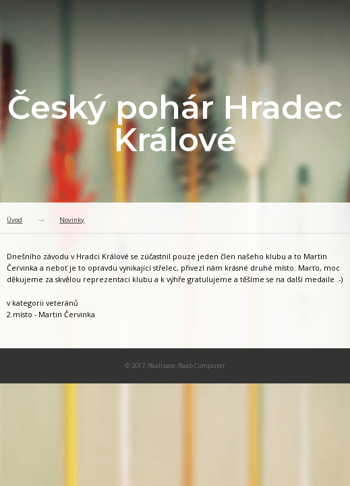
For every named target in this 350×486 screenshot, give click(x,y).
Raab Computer (201, 365)
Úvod (14, 219)
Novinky (71, 219)
